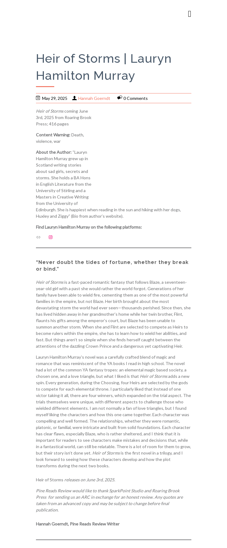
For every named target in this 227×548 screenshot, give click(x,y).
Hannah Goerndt (94, 98)
